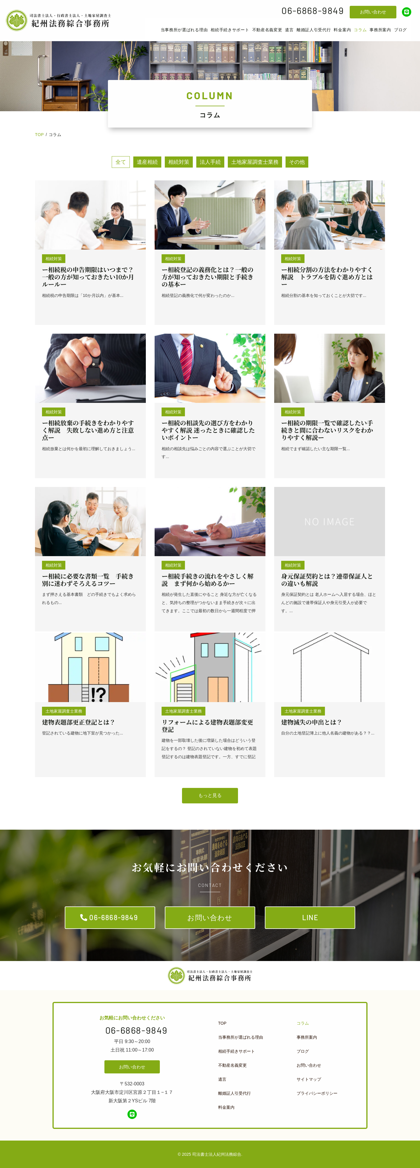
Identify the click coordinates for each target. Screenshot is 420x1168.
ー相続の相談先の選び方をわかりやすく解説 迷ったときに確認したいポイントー (208, 430)
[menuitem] (184, 29)
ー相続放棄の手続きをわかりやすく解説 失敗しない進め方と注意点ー (88, 430)
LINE (310, 917)
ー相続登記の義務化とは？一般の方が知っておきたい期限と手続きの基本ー (207, 276)
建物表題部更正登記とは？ (79, 722)
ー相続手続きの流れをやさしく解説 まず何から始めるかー (207, 580)
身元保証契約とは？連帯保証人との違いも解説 (327, 580)
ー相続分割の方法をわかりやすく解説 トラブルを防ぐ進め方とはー (327, 276)
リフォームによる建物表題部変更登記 (207, 726)
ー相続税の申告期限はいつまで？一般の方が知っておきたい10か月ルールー (88, 276)
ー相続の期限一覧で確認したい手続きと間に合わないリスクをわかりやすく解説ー (327, 430)
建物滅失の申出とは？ (311, 722)
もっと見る (210, 795)
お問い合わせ (373, 11)
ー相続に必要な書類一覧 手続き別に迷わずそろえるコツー (88, 580)
